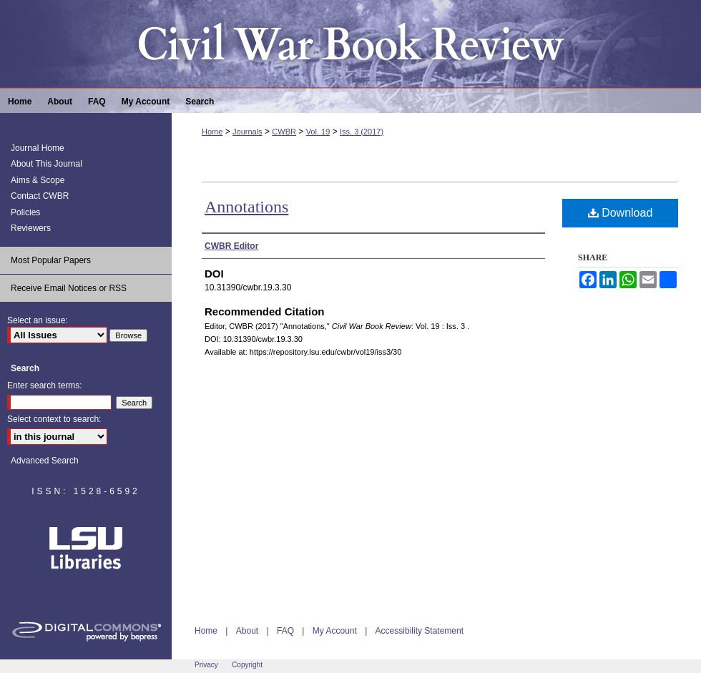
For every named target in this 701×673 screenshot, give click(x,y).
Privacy (206, 665)
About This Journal (46, 164)
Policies (25, 212)
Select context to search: (54, 419)
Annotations (246, 206)
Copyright (247, 665)
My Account (335, 631)
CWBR (284, 131)
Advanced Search (45, 461)
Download (620, 213)
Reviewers (31, 228)
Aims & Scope (37, 180)
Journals (247, 131)
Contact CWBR (40, 196)
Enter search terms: (44, 385)
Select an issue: (37, 320)
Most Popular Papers (51, 260)
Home (212, 131)
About (247, 631)
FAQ (285, 631)
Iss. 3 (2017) (361, 131)
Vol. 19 (318, 131)
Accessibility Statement (420, 631)
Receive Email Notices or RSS (69, 288)
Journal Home (37, 148)
